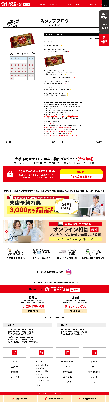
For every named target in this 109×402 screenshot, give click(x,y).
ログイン (94, 367)
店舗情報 (87, 4)
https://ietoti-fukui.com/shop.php (55, 124)
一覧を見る (53, 142)
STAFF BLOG (67, 372)
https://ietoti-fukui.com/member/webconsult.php (60, 135)
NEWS (68, 367)
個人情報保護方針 (94, 372)
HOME (15, 362)
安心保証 (39, 374)
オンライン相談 (67, 377)
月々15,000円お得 (42, 377)
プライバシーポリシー (55, 317)
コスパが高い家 (41, 368)
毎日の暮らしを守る (42, 380)
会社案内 (97, 4)
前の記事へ (9, 142)
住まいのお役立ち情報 (68, 362)
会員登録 (94, 362)
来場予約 (34, 311)
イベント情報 (63, 4)
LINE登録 (68, 382)
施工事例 (37, 385)
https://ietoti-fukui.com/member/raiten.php (58, 131)
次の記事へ (99, 142)
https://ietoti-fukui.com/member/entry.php (58, 127)
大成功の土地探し (42, 365)
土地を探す (40, 4)
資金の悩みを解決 (42, 371)
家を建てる (51, 4)
